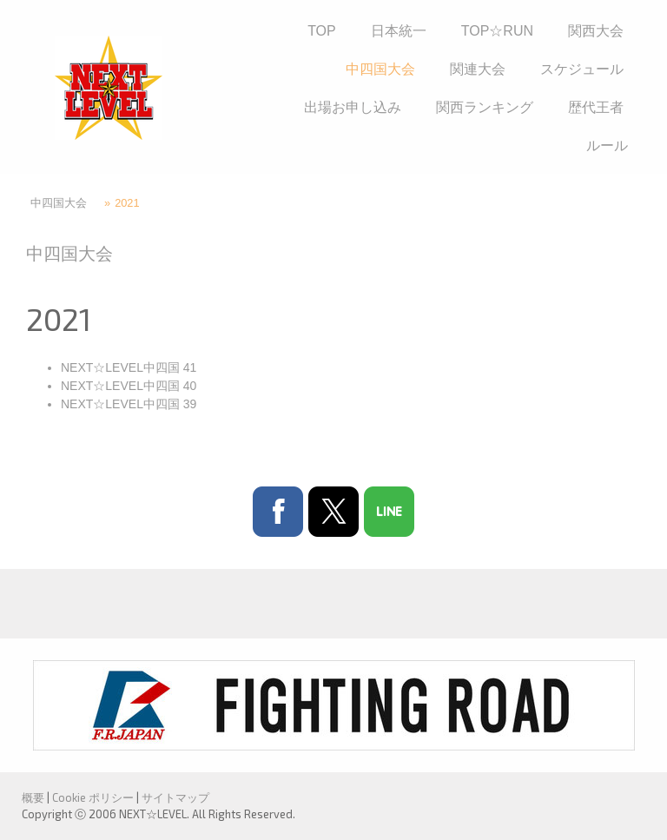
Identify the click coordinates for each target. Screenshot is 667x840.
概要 (33, 797)
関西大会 (596, 30)
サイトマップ (175, 797)
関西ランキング (484, 107)
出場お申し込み (352, 107)
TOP (321, 30)
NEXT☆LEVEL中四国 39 (128, 404)
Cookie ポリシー (93, 797)
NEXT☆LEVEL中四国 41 (128, 367)
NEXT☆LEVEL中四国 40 (128, 386)
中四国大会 (380, 69)
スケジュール (582, 69)
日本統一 (398, 30)
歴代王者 (596, 107)
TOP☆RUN (497, 30)
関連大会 (477, 69)
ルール (607, 145)
